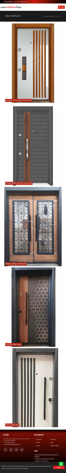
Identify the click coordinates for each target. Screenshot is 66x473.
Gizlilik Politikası (54, 445)
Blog (51, 442)
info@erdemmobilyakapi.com (12, 444)
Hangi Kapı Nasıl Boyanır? (41, 461)
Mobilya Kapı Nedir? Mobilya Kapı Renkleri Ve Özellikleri (46, 455)
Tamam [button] (59, 467)
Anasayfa (46, 16)
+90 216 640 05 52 (10, 442)
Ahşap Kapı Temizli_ (18, 1)
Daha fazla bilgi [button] (24, 468)
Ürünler (51, 16)
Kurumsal (53, 439)
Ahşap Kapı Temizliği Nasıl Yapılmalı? (44, 459)
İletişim (38, 445)
